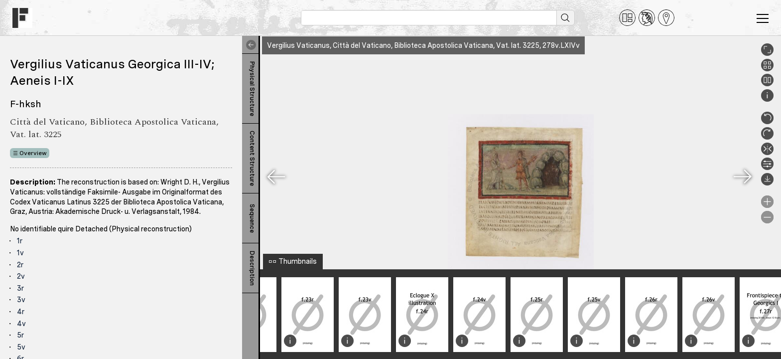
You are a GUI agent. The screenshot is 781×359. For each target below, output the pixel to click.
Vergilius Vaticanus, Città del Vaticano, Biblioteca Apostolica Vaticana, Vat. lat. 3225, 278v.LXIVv (423, 45)
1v (20, 253)
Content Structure (252, 158)
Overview (33, 153)
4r (20, 312)
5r (20, 335)
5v (21, 347)
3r (20, 288)
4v (21, 324)
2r (20, 265)
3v (21, 300)
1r (19, 241)
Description (252, 268)
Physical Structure (252, 88)
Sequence (252, 218)
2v (21, 276)
